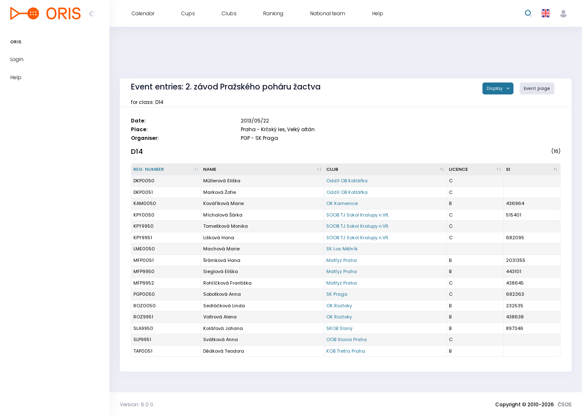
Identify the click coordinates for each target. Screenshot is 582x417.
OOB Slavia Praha (346, 339)
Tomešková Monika (225, 226)
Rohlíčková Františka (227, 283)
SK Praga (336, 294)
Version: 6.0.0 (136, 404)
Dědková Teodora (223, 351)
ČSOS (565, 404)
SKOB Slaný (339, 328)
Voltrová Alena (220, 316)
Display (495, 88)
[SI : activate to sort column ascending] (532, 169)
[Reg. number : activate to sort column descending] (166, 169)
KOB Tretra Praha (345, 351)
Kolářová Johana (223, 328)
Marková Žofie (219, 192)
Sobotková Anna (222, 294)
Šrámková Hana (221, 260)
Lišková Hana (218, 237)
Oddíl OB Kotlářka (347, 180)
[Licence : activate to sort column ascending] (475, 169)
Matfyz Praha (341, 260)
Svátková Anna (220, 339)
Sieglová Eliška (220, 271)
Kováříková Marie (223, 203)
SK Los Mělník (342, 248)
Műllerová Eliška (221, 180)
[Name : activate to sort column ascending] (262, 169)
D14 (137, 151)
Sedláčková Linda (224, 305)
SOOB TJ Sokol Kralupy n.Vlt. (357, 215)
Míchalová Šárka (222, 215)
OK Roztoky (339, 305)
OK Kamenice (342, 203)
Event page (537, 88)
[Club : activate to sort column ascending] (385, 169)
